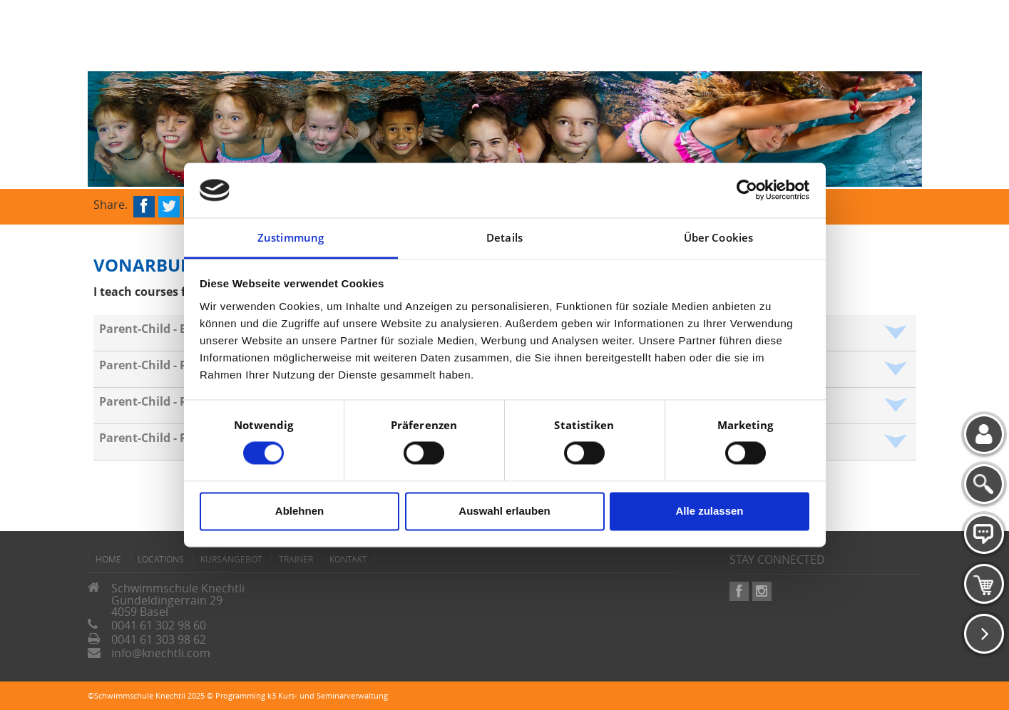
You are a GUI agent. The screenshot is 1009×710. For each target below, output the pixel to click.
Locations (161, 559)
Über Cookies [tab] (718, 237)
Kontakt (348, 559)
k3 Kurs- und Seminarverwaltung (327, 695)
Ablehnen (299, 511)
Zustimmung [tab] (290, 237)
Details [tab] (504, 237)
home (108, 559)
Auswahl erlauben (504, 511)
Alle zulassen (709, 511)
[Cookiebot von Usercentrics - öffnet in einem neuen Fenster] (747, 190)
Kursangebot (231, 559)
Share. (110, 203)
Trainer (296, 559)
